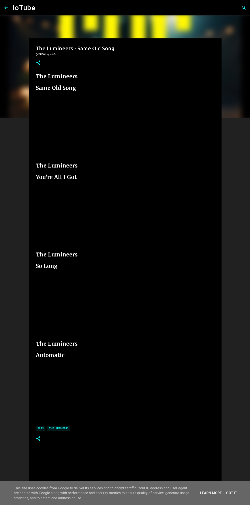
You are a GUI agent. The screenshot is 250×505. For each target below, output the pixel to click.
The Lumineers (59, 428)
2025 (41, 428)
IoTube (24, 7)
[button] (38, 63)
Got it (231, 493)
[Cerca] (243, 7)
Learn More (211, 493)
